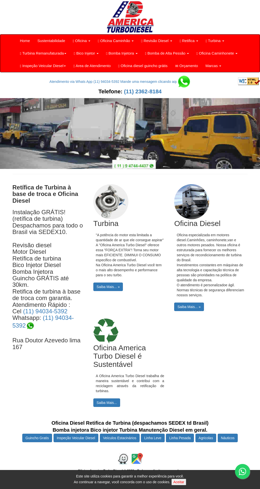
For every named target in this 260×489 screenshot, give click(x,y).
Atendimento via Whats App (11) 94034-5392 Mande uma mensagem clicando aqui (119, 82)
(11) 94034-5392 (45, 311)
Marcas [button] (213, 66)
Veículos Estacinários (119, 438)
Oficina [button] (81, 41)
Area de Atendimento (92, 66)
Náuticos (227, 438)
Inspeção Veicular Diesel (76, 438)
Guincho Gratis (37, 438)
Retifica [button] (189, 41)
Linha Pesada (180, 438)
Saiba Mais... (107, 403)
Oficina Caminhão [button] (116, 41)
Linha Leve (152, 438)
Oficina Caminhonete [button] (216, 53)
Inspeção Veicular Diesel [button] (43, 66)
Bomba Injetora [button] (122, 53)
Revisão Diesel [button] (156, 41)
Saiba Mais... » (108, 287)
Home (25, 41)
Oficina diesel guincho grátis (142, 66)
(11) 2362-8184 (142, 91)
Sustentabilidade (51, 41)
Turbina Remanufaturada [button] (43, 53)
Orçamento (186, 66)
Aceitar (178, 482)
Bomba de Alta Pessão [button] (167, 53)
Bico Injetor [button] (86, 53)
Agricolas (206, 438)
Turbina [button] (215, 41)
